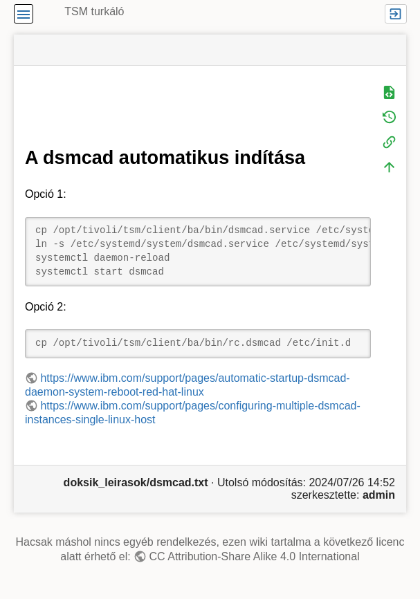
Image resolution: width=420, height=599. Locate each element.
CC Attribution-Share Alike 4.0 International (254, 556)
